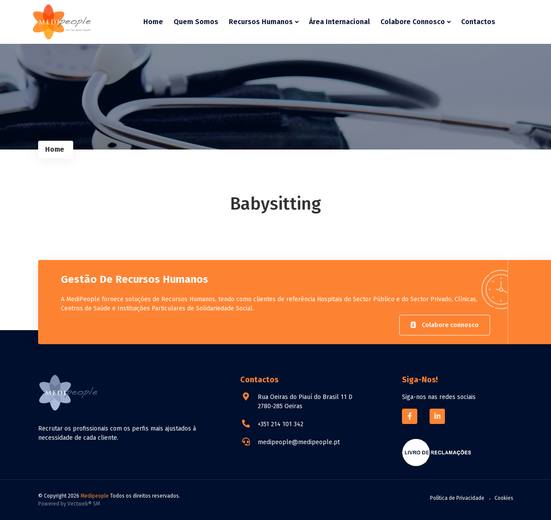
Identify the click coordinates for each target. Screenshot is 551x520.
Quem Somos (196, 22)
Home (153, 22)
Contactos (478, 22)
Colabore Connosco (415, 22)
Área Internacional (339, 22)
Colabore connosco (445, 325)
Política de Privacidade (457, 498)
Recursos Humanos (264, 22)
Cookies (503, 498)
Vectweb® (80, 504)
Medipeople (95, 496)
